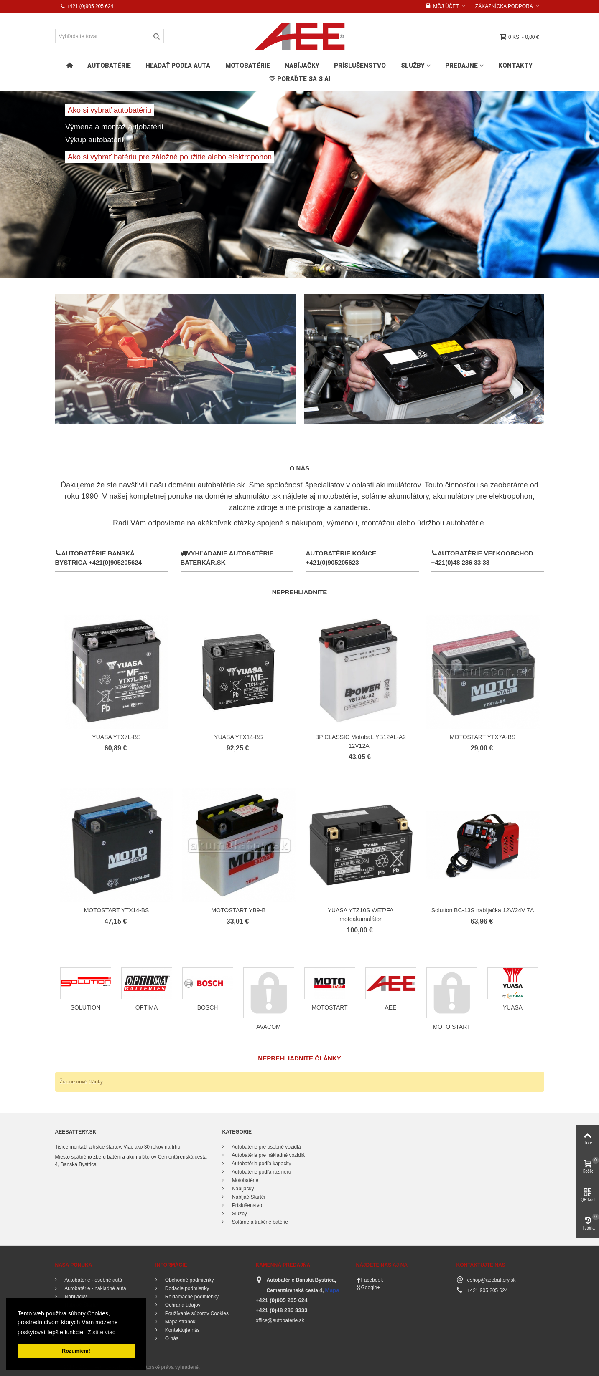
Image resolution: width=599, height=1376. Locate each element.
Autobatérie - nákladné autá (95, 1288)
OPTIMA (146, 1007)
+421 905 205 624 (487, 1290)
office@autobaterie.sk (280, 1320)
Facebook (372, 1280)
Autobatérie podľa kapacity (260, 1163)
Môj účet (442, 6)
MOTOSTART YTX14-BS (116, 910)
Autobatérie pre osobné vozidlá (265, 1147)
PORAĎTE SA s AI (299, 79)
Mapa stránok (180, 1322)
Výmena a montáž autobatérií (115, 127)
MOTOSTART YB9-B (238, 910)
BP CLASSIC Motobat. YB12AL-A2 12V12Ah (360, 741)
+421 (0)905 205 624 (87, 6)
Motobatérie (247, 65)
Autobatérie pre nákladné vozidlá (267, 1155)
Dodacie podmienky (186, 1288)
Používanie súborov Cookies (196, 1313)
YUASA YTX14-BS (238, 737)
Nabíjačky (302, 65)
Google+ (370, 1287)
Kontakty (515, 65)
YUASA (513, 1007)
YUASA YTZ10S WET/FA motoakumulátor (361, 914)
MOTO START (451, 1026)
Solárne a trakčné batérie (259, 1222)
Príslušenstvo (360, 65)
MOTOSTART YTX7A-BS (482, 737)
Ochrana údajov (182, 1305)
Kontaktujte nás (182, 1330)
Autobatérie (109, 65)
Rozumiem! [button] (76, 1351)
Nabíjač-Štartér (247, 1197)
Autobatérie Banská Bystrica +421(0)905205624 (98, 557)
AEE (391, 1007)
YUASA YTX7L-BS (116, 737)
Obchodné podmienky (189, 1280)
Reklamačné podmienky (191, 1297)
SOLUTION (86, 1007)
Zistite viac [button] (101, 1332)
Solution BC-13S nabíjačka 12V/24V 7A (482, 910)
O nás (171, 1338)
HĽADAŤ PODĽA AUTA (177, 65)
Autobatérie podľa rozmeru (260, 1172)
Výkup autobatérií (94, 140)
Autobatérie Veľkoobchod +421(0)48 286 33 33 (482, 557)
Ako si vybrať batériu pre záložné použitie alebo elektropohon (170, 157)
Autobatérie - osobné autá (93, 1280)
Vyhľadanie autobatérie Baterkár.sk (227, 557)
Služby (413, 65)
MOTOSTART (329, 1007)
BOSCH (207, 1007)
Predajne (461, 65)
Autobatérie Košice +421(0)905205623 (341, 558)
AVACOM (268, 1026)
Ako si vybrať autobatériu (109, 110)
